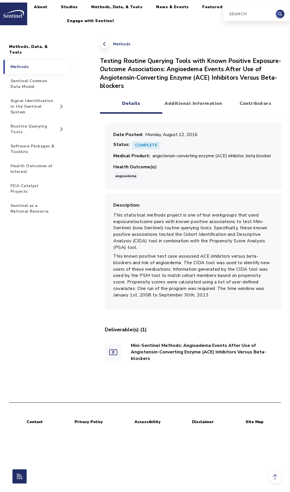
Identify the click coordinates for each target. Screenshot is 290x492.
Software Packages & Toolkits (32, 148)
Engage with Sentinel (90, 21)
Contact (35, 422)
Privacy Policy (88, 422)
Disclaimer (203, 422)
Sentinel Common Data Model (29, 83)
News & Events (172, 7)
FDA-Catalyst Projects (24, 188)
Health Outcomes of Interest (31, 168)
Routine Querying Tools (28, 129)
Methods (121, 44)
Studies (69, 7)
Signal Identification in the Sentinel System (31, 106)
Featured (212, 7)
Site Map (254, 422)
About (41, 7)
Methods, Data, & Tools (116, 7)
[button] (275, 476)
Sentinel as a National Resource (29, 208)
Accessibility (148, 422)
